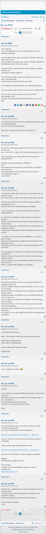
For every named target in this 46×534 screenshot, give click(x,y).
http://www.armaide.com (9, 471)
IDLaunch (17, 529)
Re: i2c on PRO (7, 116)
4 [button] (28, 33)
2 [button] (22, 33)
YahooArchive (5, 36)
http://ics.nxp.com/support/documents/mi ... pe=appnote (20, 450)
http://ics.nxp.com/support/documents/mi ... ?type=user (20, 434)
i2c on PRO (7, 25)
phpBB (17, 527)
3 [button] (25, 33)
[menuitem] (6, 17)
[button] (31, 32)
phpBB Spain (30, 529)
